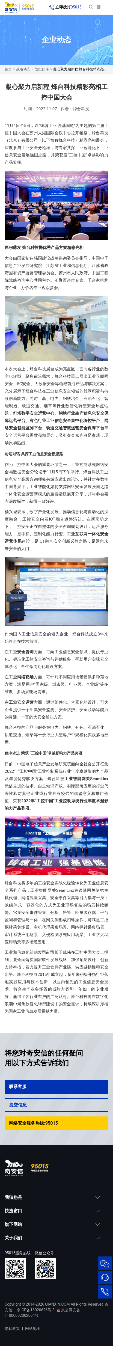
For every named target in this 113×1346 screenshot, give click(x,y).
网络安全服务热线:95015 (56, 1123)
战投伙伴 (42, 69)
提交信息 (56, 1104)
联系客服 (56, 1086)
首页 (8, 69)
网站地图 (32, 1328)
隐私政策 (12, 1328)
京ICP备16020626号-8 (36, 1310)
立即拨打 (65, 7)
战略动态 (23, 69)
